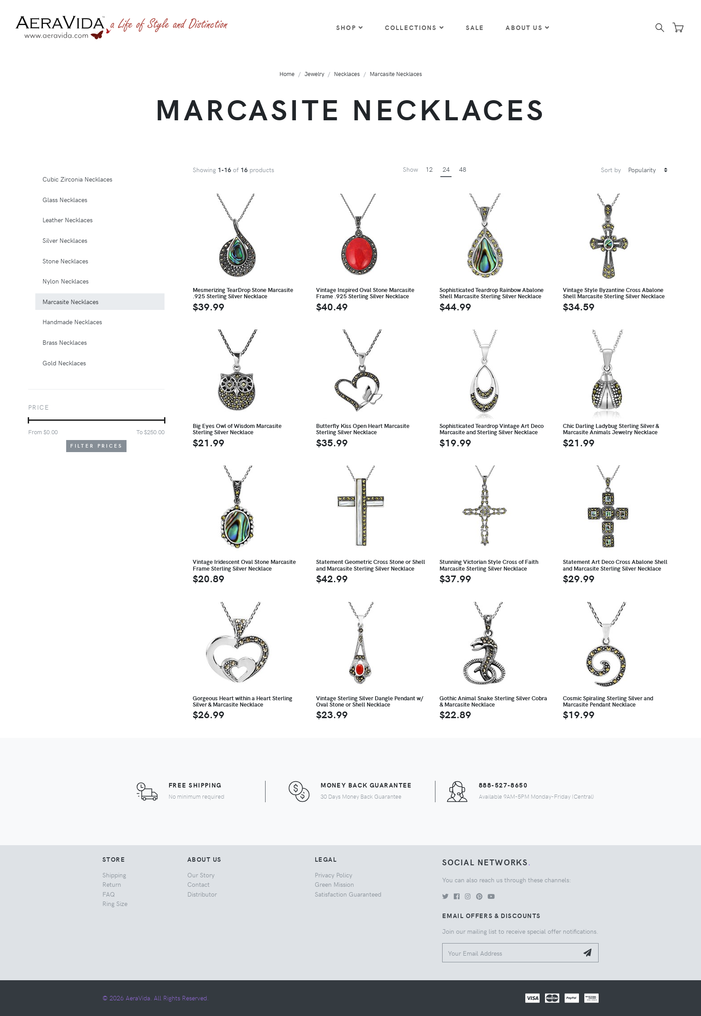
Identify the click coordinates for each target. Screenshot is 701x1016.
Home (287, 73)
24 (446, 169)
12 (429, 169)
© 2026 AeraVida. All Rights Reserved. (155, 997)
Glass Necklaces (64, 199)
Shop (349, 27)
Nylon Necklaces (65, 280)
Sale (475, 27)
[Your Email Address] (510, 952)
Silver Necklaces (64, 240)
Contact (198, 884)
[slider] (28, 420)
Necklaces (347, 73)
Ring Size (114, 903)
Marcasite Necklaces (396, 73)
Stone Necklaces (65, 260)
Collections (414, 27)
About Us (527, 27)
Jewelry (314, 73)
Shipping (114, 874)
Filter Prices (96, 445)
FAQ (108, 893)
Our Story (201, 874)
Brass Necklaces (64, 342)
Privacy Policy (333, 874)
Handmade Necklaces (72, 321)
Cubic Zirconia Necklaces (77, 178)
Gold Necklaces (64, 362)
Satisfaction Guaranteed (348, 893)
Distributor (202, 893)
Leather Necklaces (67, 219)
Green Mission (334, 884)
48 (462, 169)
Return (111, 884)
